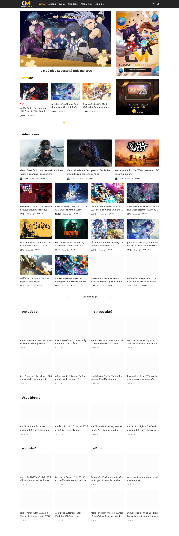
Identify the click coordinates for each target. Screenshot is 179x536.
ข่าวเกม (62, 4)
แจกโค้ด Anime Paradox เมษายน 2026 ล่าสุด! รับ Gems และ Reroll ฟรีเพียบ (106, 208)
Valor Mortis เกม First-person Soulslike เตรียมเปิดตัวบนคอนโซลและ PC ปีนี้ (88, 172)
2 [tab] (66, 123)
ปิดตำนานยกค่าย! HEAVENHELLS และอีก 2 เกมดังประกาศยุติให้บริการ (71, 208)
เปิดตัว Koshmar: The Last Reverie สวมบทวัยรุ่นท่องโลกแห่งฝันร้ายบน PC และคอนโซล (143, 208)
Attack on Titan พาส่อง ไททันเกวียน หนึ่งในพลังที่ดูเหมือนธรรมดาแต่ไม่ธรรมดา (107, 514)
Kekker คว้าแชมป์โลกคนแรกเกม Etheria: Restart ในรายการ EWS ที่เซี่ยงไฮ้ (35, 514)
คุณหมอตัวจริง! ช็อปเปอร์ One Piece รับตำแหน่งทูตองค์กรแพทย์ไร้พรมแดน (143, 514)
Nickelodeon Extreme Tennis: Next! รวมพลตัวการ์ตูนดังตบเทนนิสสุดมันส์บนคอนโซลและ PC (106, 280)
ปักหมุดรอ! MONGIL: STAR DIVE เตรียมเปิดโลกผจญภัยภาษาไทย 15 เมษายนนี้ (97, 106)
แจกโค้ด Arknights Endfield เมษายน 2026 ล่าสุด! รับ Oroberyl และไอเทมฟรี (143, 428)
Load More (89, 296)
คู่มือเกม (22, 116)
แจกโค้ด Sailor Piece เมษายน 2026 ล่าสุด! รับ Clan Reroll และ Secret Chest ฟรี (33, 110)
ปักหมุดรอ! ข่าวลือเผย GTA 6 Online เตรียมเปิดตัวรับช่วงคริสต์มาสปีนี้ (36, 208)
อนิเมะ (97, 448)
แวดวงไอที (29, 448)
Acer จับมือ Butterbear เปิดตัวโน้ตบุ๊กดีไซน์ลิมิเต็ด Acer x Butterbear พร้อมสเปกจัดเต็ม (69, 514)
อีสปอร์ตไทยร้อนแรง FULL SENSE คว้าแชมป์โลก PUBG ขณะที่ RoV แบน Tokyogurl (71, 478)
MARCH (22, 214)
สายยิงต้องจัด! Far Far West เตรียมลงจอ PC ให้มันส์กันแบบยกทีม (137, 172)
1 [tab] (64, 123)
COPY (25, 179)
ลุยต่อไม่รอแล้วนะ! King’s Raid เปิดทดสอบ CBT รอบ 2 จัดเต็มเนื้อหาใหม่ (64, 106)
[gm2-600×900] (137, 43)
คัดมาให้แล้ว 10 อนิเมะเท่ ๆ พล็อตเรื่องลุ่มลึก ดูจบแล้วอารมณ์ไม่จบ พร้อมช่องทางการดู (107, 478)
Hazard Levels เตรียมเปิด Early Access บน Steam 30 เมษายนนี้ (69, 244)
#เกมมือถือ (73, 4)
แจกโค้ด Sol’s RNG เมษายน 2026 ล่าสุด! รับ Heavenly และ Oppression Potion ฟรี (34, 280)
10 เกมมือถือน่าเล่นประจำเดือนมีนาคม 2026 (65, 71)
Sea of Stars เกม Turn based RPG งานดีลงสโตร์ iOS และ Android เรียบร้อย (36, 378)
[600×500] (137, 97)
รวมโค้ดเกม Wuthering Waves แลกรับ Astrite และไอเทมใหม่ (106, 428)
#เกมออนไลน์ (102, 311)
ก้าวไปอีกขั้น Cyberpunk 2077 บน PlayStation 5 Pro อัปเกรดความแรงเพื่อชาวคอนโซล (143, 280)
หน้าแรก (42, 4)
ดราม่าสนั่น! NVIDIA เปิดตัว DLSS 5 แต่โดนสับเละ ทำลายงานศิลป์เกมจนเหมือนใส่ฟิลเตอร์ (35, 478)
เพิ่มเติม (98, 4)
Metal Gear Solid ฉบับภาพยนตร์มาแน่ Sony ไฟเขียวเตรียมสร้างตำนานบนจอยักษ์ (41, 172)
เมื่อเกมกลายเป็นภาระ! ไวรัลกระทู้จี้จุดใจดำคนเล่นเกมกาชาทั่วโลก (107, 244)
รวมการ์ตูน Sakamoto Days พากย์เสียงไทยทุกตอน (142, 478)
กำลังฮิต (52, 4)
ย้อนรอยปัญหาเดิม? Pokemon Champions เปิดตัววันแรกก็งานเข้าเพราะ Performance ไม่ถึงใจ (70, 280)
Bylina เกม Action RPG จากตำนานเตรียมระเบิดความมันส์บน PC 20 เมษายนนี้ (35, 244)
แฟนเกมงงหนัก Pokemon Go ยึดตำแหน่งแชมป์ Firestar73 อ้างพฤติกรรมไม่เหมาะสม (70, 378)
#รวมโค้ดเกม (86, 4)
